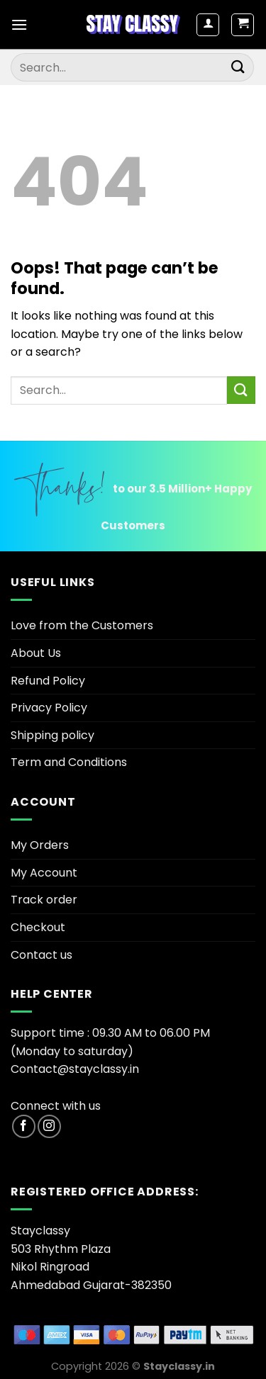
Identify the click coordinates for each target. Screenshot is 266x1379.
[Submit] (238, 67)
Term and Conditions (69, 762)
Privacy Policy (49, 707)
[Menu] (19, 24)
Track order (44, 899)
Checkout (38, 927)
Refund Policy (48, 680)
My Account (44, 873)
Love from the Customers (82, 625)
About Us (36, 653)
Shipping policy (52, 735)
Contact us (41, 955)
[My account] (207, 24)
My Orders (40, 845)
